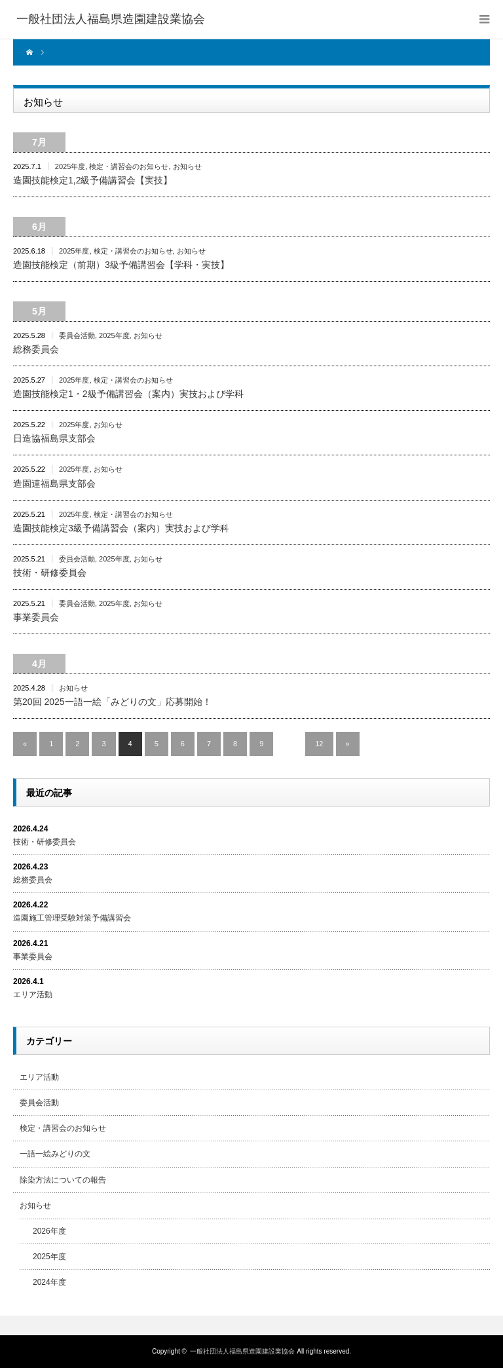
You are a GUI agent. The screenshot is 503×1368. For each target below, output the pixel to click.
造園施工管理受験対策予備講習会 (72, 917)
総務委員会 (36, 349)
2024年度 (49, 1282)
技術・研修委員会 (49, 572)
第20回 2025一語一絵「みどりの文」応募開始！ (112, 701)
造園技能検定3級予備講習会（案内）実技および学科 (121, 528)
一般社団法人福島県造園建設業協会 (242, 1351)
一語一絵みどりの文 (55, 1153)
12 (319, 744)
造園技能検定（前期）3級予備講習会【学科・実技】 (121, 264)
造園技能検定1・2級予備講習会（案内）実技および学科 (128, 394)
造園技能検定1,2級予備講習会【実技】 (92, 180)
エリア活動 (32, 994)
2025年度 (70, 166)
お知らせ (187, 166)
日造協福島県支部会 (54, 438)
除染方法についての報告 (63, 1180)
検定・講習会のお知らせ (128, 166)
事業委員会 (36, 617)
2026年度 (49, 1231)
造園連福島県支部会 (54, 483)
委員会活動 (77, 335)
